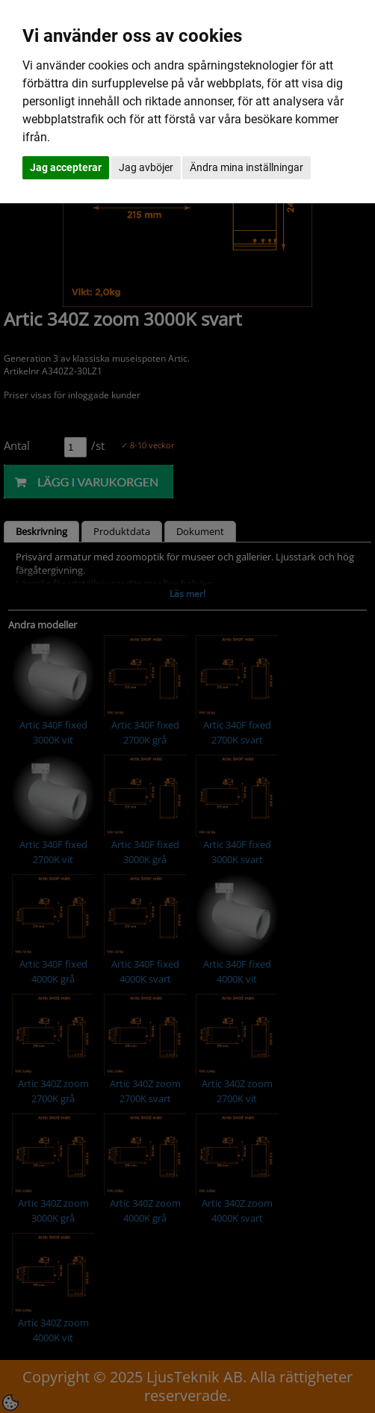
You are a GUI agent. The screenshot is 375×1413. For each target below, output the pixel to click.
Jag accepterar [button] (66, 167)
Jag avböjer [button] (146, 167)
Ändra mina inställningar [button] (246, 167)
